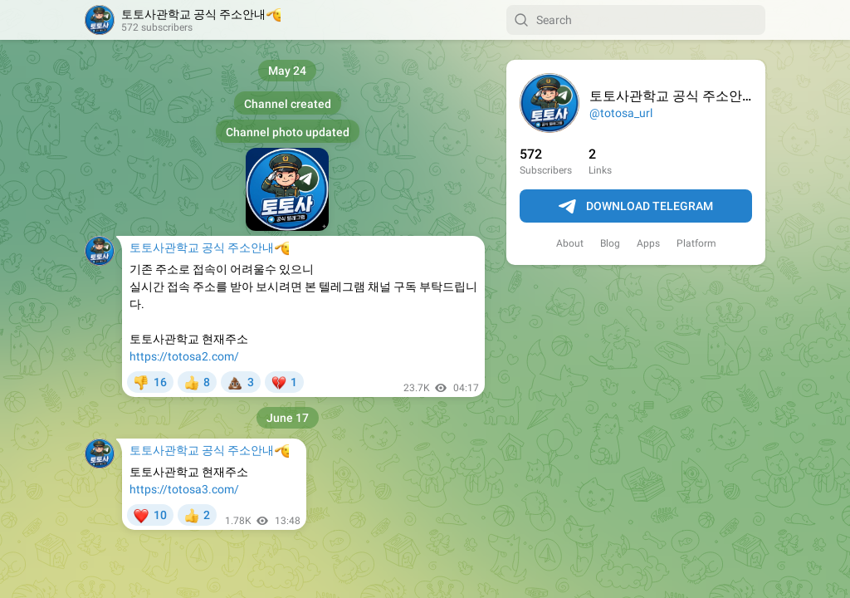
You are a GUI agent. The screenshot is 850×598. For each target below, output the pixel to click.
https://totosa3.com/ (184, 489)
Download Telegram (636, 206)
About (570, 243)
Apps (648, 243)
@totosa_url (620, 113)
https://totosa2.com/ (184, 356)
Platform (696, 243)
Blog (610, 243)
